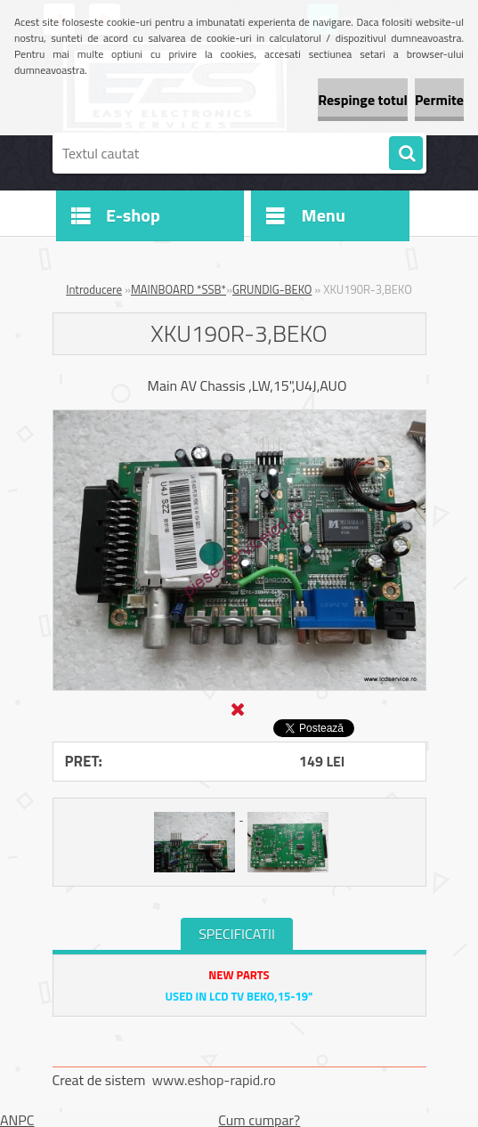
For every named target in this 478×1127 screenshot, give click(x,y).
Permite (439, 99)
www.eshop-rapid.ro (214, 1080)
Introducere (94, 289)
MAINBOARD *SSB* (178, 289)
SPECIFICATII (236, 934)
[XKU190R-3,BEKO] (239, 417)
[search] (406, 154)
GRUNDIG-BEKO (272, 289)
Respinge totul (363, 99)
